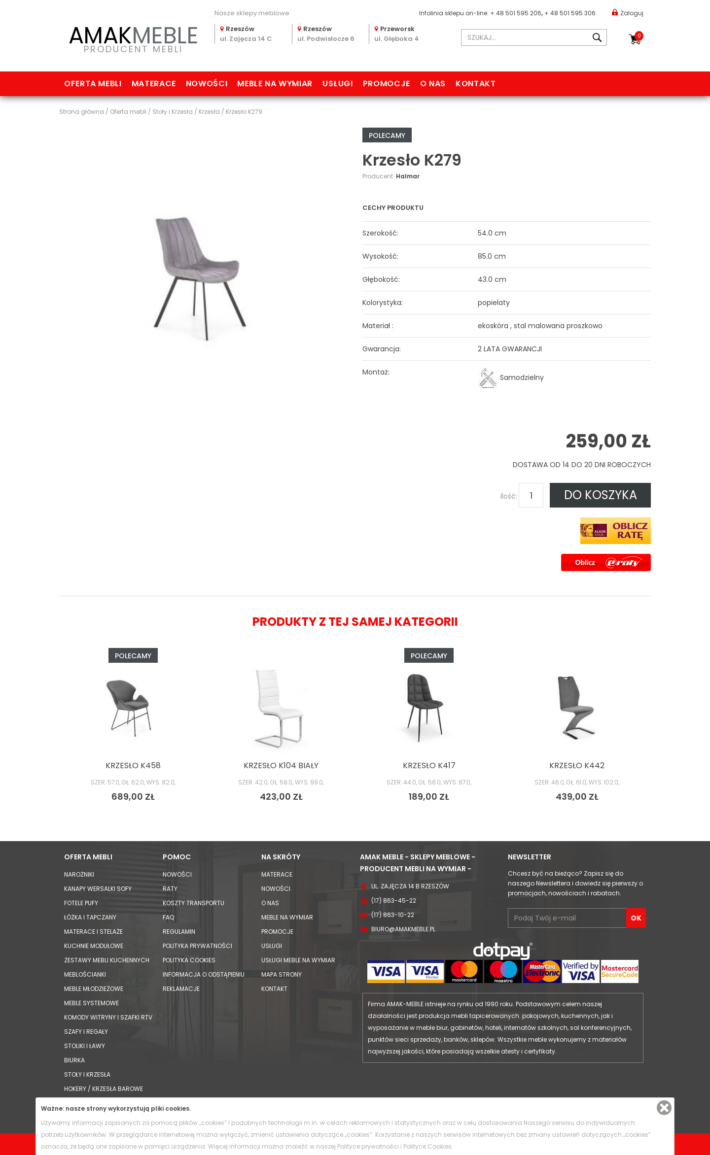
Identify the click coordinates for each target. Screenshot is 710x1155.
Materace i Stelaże (93, 931)
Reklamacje (181, 989)
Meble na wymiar (275, 83)
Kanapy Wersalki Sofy (98, 888)
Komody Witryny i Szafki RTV (108, 1017)
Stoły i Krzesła (87, 1074)
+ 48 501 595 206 (515, 13)
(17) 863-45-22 (393, 900)
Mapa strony (281, 974)
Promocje (386, 83)
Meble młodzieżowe (93, 989)
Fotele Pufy (81, 903)
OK (636, 918)
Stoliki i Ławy (84, 1046)
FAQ (168, 917)
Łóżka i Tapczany (90, 917)
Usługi (337, 83)
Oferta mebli (93, 83)
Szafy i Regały (86, 1031)
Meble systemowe (91, 1003)
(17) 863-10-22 (392, 915)
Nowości (206, 83)
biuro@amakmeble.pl (403, 929)
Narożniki (79, 874)
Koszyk (639, 36)
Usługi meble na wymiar (298, 960)
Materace (154, 83)
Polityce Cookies (427, 1146)
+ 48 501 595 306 (570, 13)
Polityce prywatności (368, 1146)
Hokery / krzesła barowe (103, 1089)
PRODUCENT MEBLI (133, 37)
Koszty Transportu (193, 903)
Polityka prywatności (197, 946)
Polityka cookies (189, 960)
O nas (433, 83)
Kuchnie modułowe (93, 946)
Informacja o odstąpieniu (204, 974)
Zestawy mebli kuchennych (106, 960)
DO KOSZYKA (600, 495)
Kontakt (476, 83)
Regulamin (179, 931)
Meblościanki (85, 974)
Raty (170, 888)
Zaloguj (627, 12)
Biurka (74, 1060)
